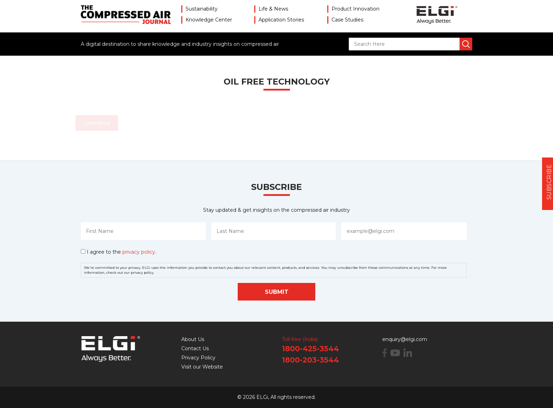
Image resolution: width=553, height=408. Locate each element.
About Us (192, 339)
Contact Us (195, 348)
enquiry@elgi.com (404, 339)
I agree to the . (121, 252)
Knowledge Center (209, 20)
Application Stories (281, 20)
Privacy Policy (198, 357)
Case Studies (347, 20)
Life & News (273, 9)
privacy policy (138, 252)
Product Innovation (355, 9)
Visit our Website (202, 367)
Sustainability (202, 9)
